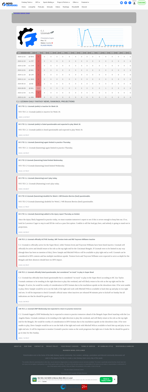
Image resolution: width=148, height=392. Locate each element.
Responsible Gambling (125, 346)
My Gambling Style (105, 346)
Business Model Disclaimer (74, 350)
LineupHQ (31, 7)
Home (24, 7)
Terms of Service (88, 346)
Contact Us (38, 346)
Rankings (66, 7)
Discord (84, 7)
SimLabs (50, 7)
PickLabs (41, 7)
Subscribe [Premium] (141, 2)
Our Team (28, 346)
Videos (58, 7)
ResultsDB (75, 7)
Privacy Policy (52, 346)
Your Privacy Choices (70, 346)
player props (46, 45)
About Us (17, 346)
